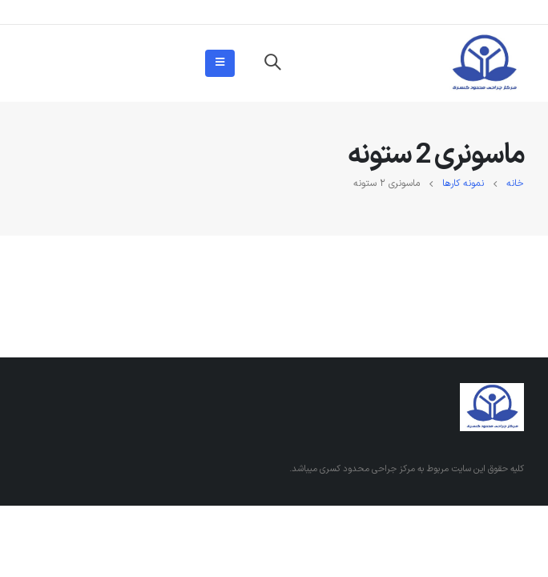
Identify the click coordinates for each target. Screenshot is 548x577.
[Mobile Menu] (220, 63)
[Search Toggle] (272, 63)
